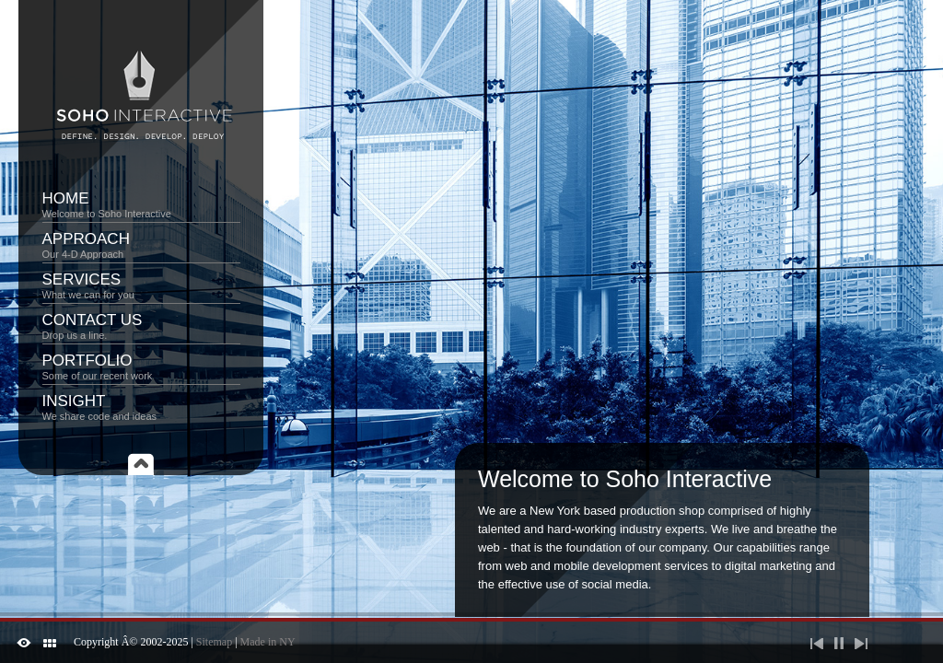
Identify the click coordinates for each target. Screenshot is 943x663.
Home (141, 204)
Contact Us (141, 326)
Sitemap (214, 641)
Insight (141, 407)
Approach (141, 245)
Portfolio (141, 366)
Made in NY (268, 641)
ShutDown (24, 642)
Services (141, 285)
